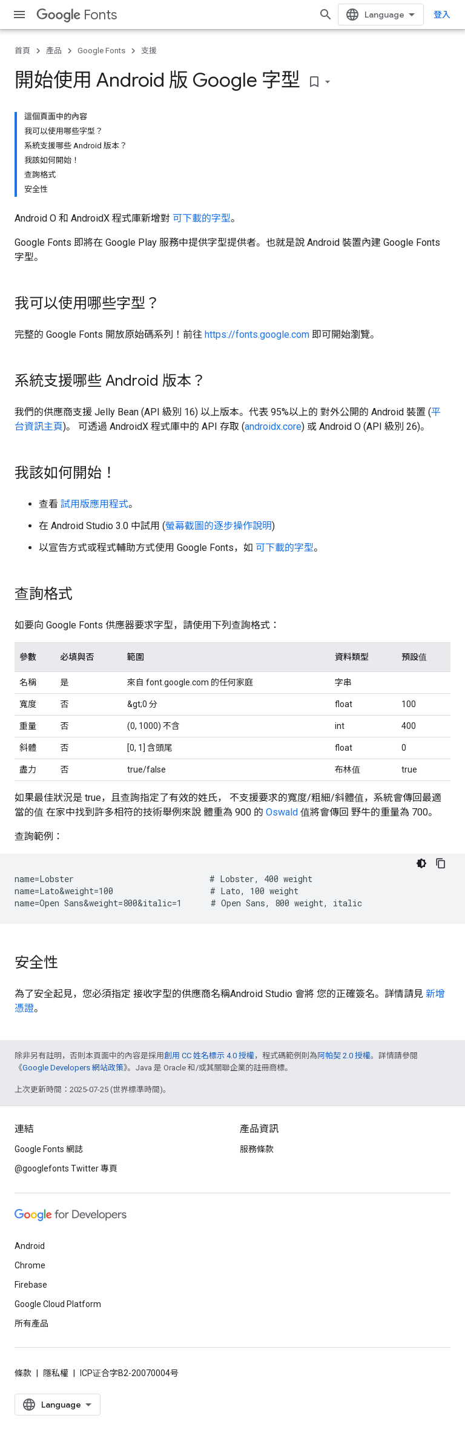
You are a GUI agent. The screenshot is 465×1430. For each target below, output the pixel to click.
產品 (54, 50)
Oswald (282, 812)
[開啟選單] (19, 14)
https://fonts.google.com (257, 334)
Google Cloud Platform (58, 1304)
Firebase (31, 1285)
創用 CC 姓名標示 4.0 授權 (209, 1055)
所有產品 (31, 1323)
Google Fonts (101, 50)
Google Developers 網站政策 (73, 1067)
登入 (442, 14)
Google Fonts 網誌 (49, 1149)
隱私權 (55, 1373)
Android (30, 1246)
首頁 (22, 50)
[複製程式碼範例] (440, 863)
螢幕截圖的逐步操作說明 (218, 526)
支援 (149, 50)
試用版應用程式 (94, 504)
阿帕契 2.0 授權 (344, 1055)
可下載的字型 (202, 218)
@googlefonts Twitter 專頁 (66, 1168)
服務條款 (257, 1149)
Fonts (76, 15)
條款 (23, 1373)
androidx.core (273, 426)
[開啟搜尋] (325, 14)
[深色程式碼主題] (421, 863)
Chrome (30, 1265)
